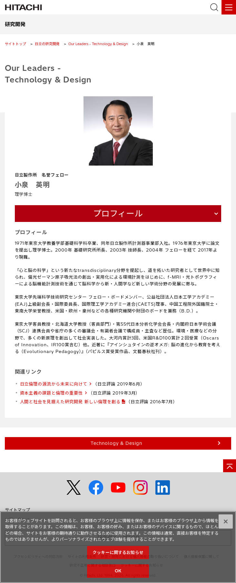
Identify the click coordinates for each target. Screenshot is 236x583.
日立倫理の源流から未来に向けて (53, 382)
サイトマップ (17, 508)
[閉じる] (226, 524)
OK (118, 573)
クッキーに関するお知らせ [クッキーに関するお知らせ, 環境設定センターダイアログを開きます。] (118, 554)
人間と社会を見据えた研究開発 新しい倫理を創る (70, 400)
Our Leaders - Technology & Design (98, 44)
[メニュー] (228, 7)
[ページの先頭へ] (229, 464)
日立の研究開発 (47, 44)
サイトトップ (15, 44)
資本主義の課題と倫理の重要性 (51, 391)
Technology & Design (116, 442)
